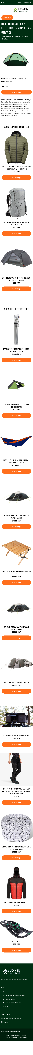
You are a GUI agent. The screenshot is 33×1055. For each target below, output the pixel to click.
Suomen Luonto (10, 992)
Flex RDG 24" (16, 941)
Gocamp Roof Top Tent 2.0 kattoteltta (16, 736)
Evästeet (24, 1035)
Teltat (26, 78)
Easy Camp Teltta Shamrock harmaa (16, 682)
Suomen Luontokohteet (13, 1003)
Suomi (4, 2)
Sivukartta (23, 1038)
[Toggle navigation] (3, 10)
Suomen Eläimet (10, 999)
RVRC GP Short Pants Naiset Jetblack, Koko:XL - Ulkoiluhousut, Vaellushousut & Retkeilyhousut (16, 791)
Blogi (6, 1006)
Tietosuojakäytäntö (12, 1038)
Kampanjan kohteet (16, 78)
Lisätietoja (16, 92)
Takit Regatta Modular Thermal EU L (16, 902)
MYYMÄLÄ (7, 17)
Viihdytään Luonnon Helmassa (15, 996)
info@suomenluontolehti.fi (24, 2)
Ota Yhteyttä (15, 1035)
